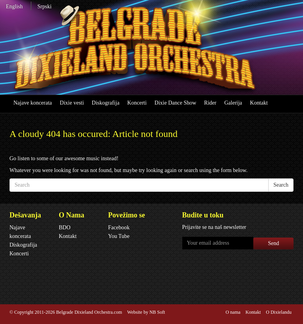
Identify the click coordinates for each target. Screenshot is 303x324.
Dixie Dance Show (175, 103)
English (14, 6)
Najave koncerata (32, 103)
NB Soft (157, 312)
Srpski (44, 6)
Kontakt (259, 103)
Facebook (118, 227)
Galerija (233, 103)
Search (280, 185)
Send (273, 243)
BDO (65, 227)
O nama (233, 312)
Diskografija (106, 103)
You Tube (118, 236)
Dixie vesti (72, 103)
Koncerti (137, 103)
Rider (210, 103)
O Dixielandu (279, 312)
